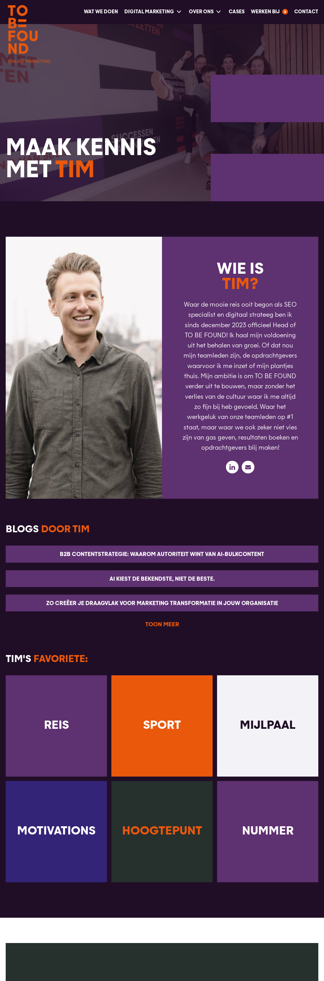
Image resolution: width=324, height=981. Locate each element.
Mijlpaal (268, 725)
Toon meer (162, 625)
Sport (162, 725)
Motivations (56, 831)
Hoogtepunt (162, 831)
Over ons (201, 11)
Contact (306, 11)
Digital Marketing (149, 11)
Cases (237, 11)
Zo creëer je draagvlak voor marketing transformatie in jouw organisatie (162, 603)
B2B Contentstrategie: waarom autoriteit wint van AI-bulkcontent (162, 554)
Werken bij (265, 11)
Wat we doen (101, 11)
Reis (56, 725)
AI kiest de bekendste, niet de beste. (162, 579)
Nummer (268, 831)
